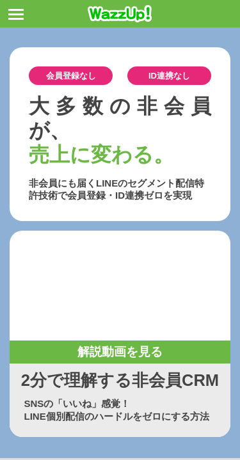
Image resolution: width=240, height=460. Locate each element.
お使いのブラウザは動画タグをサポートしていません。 (120, 286)
